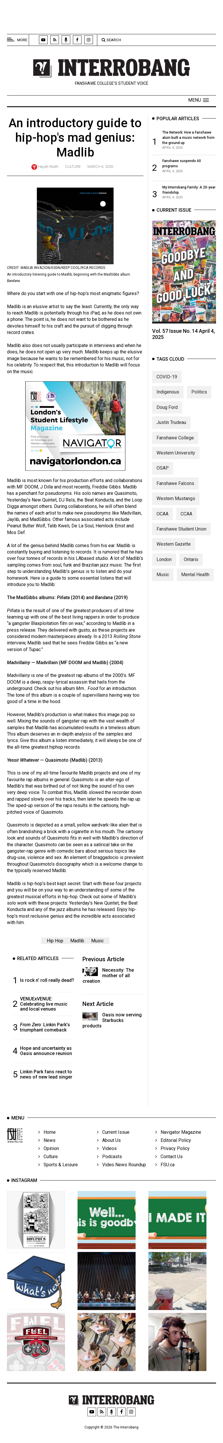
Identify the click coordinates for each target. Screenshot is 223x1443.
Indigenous (168, 397)
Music (97, 943)
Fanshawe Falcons (175, 489)
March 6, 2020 (100, 166)
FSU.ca (165, 1173)
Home (47, 1140)
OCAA (162, 519)
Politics (199, 397)
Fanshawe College (175, 443)
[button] (198, 100)
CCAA (186, 519)
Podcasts (109, 1165)
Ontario (191, 565)
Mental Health (195, 580)
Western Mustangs (176, 504)
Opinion (48, 1157)
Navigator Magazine (178, 1140)
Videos (107, 1157)
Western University (176, 458)
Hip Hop (55, 943)
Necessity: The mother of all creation (108, 978)
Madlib (77, 943)
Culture (73, 166)
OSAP (163, 474)
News (46, 1148)
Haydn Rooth (48, 166)
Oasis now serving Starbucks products (112, 1022)
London (164, 565)
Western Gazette (174, 550)
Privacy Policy (172, 1157)
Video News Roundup (121, 1173)
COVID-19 (167, 382)
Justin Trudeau (171, 428)
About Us (109, 1148)
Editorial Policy (173, 1148)
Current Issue (113, 1140)
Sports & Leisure (58, 1173)
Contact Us (169, 1165)
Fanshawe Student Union (181, 534)
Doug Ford (167, 413)
